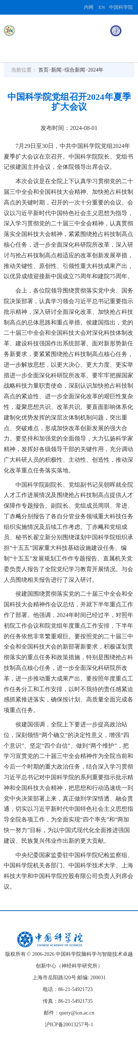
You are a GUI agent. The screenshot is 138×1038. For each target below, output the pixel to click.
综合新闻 (74, 70)
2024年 (95, 70)
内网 (88, 7)
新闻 (56, 70)
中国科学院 (121, 7)
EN (102, 7)
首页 (43, 70)
